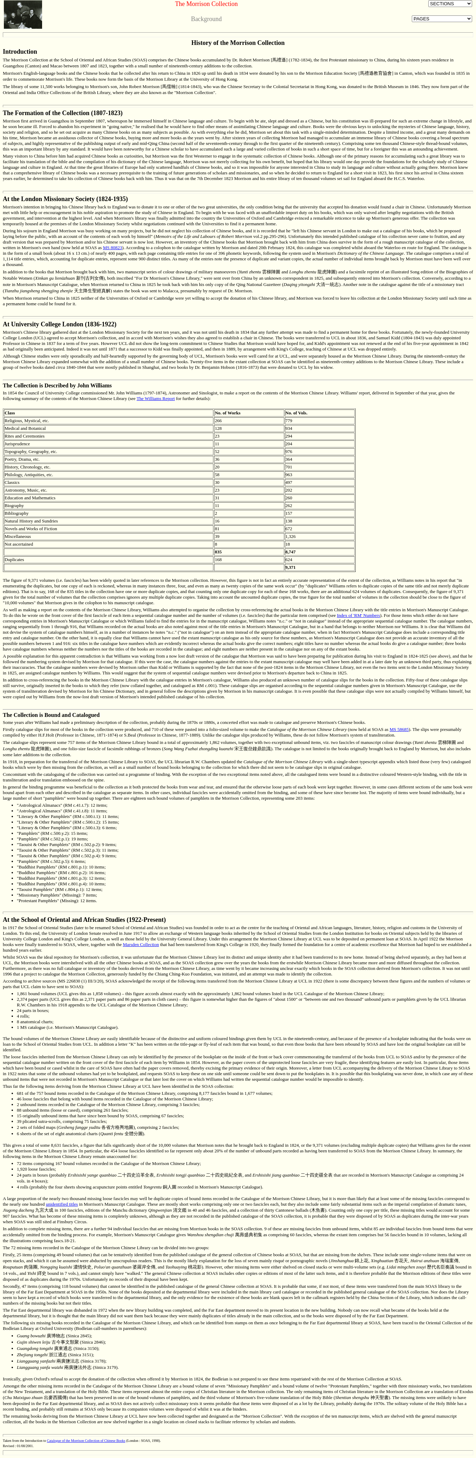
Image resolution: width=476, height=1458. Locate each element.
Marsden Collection (141, 944)
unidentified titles (62, 1204)
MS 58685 (399, 729)
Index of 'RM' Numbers (358, 615)
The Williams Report (155, 398)
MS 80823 (112, 247)
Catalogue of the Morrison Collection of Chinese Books (86, 1441)
